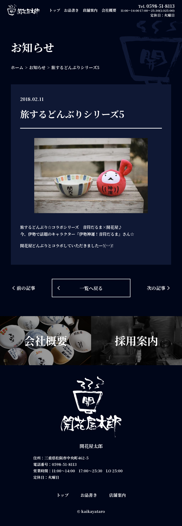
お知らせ (37, 67)
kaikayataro (93, 511)
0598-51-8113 (160, 6)
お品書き (71, 10)
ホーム (17, 67)
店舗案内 (90, 10)
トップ (54, 10)
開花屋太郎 (91, 446)
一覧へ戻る (91, 288)
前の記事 (26, 288)
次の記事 (156, 288)
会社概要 (109, 10)
